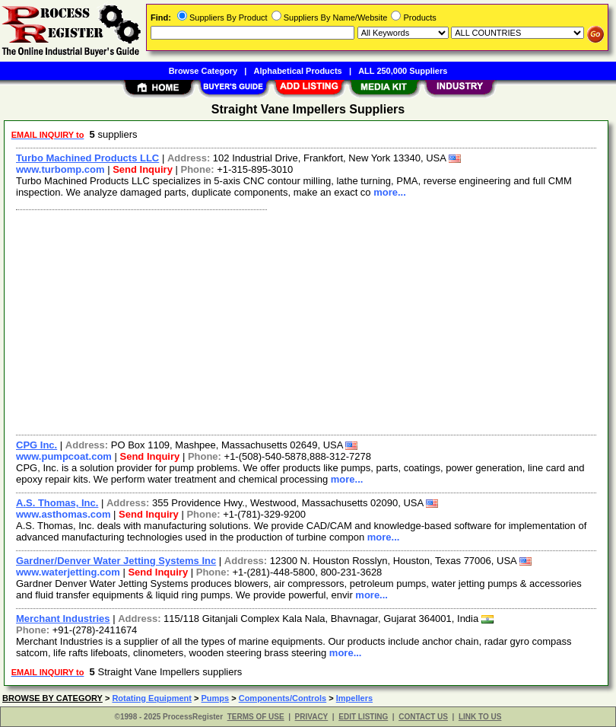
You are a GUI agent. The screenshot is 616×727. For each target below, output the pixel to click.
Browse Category (203, 70)
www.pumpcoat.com (64, 456)
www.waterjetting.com (68, 572)
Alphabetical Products (298, 70)
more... (389, 192)
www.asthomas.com (63, 514)
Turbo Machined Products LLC (87, 158)
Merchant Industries (63, 618)
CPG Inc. (36, 445)
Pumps (215, 698)
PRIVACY (312, 717)
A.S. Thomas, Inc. (57, 503)
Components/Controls (283, 698)
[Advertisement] (303, 320)
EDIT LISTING (363, 717)
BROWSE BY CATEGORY (52, 698)
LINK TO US (480, 717)
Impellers (354, 698)
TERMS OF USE (255, 717)
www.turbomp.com (60, 169)
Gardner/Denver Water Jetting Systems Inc (116, 560)
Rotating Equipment (152, 698)
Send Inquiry (143, 169)
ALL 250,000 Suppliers (402, 70)
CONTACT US (423, 717)
